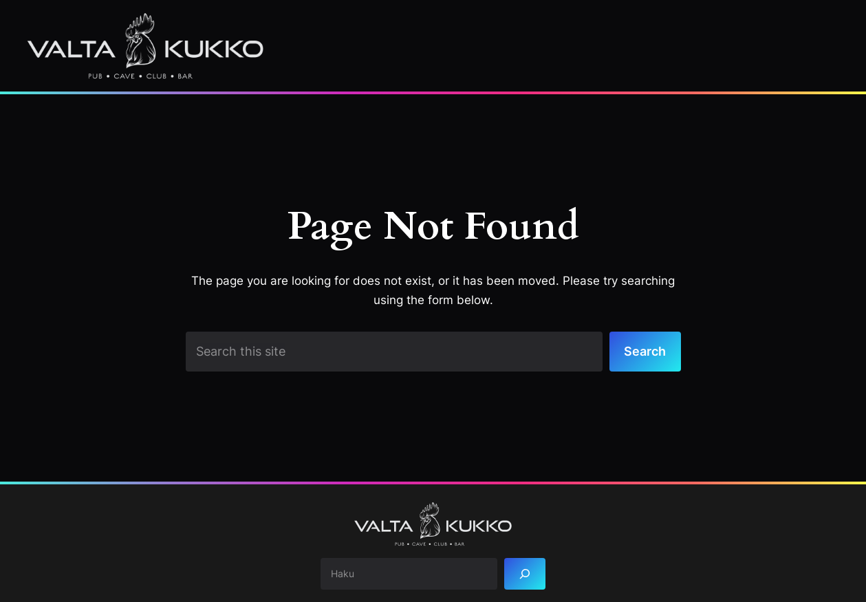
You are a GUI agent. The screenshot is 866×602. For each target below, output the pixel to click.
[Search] (524, 574)
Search (645, 350)
